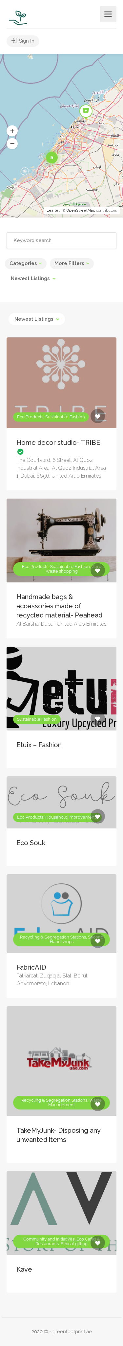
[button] (12, 131)
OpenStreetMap (81, 210)
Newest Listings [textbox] (30, 278)
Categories (23, 263)
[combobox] (33, 278)
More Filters (69, 263)
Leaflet (53, 210)
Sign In (22, 41)
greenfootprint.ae (72, 1332)
